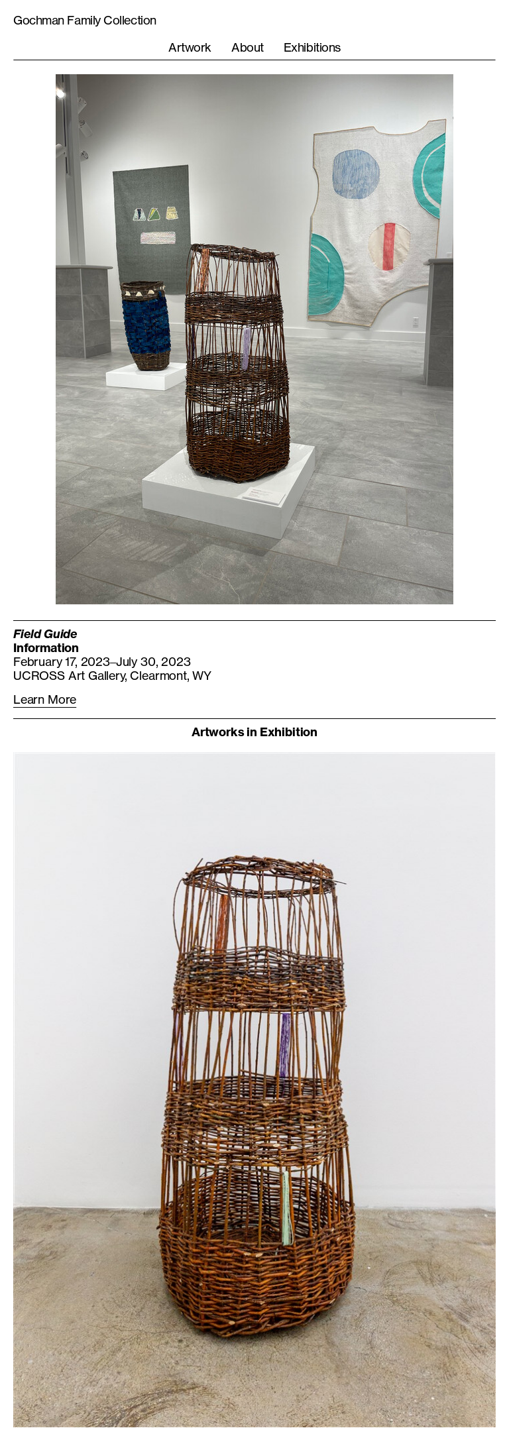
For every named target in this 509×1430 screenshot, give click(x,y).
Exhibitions (312, 47)
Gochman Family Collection (84, 20)
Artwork (189, 47)
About (247, 47)
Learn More (44, 699)
